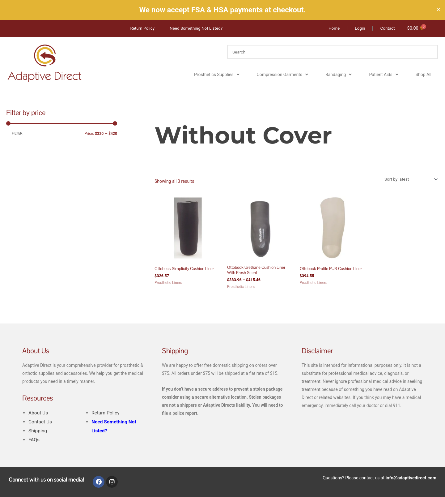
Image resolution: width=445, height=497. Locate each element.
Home (160, 111)
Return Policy (106, 414)
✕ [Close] (438, 9)
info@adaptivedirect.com (412, 478)
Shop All (423, 74)
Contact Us (40, 423)
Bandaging (338, 75)
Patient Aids (383, 75)
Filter (17, 133)
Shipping (38, 432)
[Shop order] (409, 179)
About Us (38, 414)
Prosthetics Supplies (216, 75)
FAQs (34, 440)
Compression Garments (282, 75)
